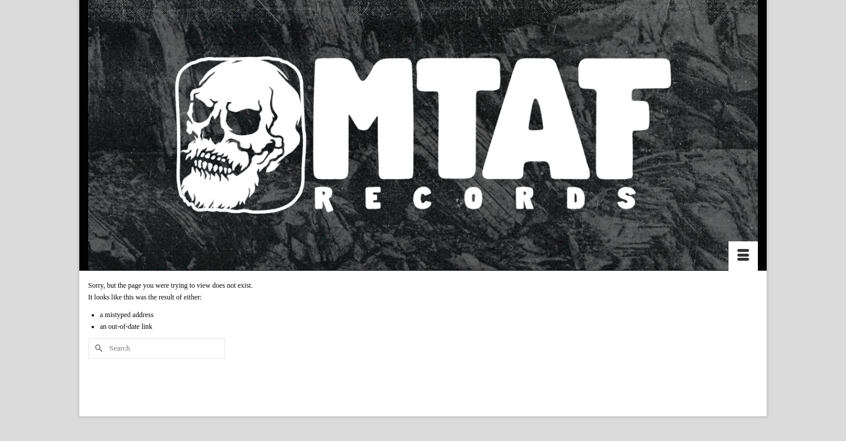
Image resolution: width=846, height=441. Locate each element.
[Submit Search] (97, 348)
